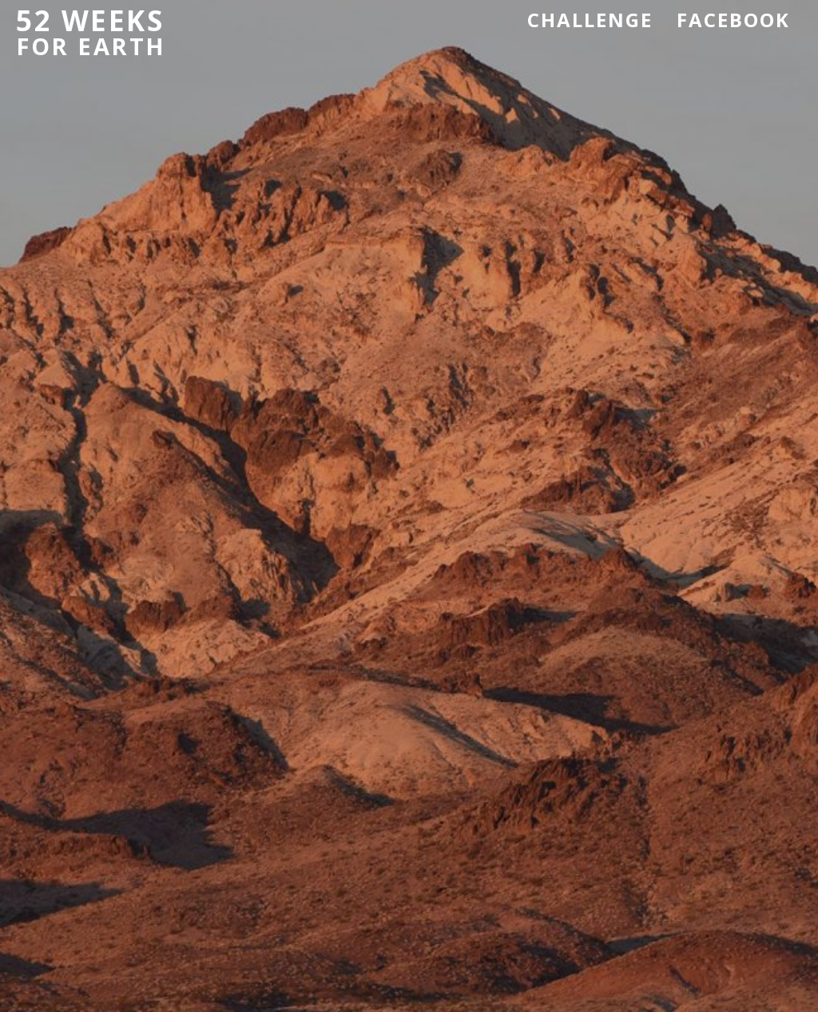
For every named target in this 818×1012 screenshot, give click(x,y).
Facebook (733, 19)
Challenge (590, 19)
